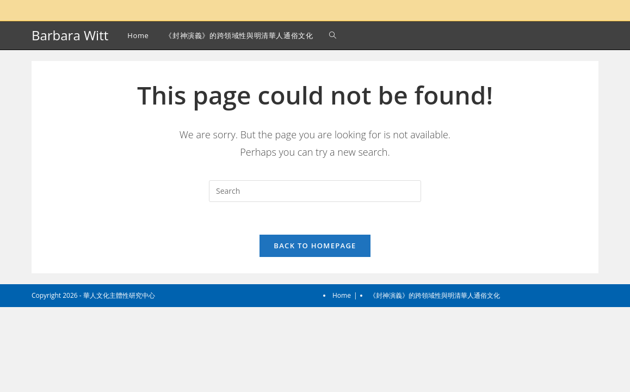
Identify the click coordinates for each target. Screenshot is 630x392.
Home (341, 380)
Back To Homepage (315, 245)
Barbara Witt (70, 35)
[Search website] (332, 35)
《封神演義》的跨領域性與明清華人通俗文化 (434, 380)
